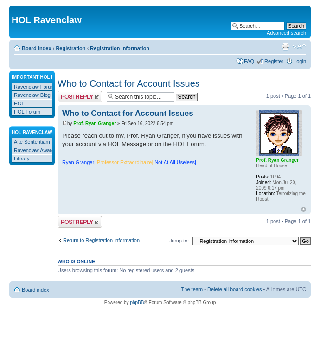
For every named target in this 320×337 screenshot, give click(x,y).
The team (192, 289)
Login (300, 61)
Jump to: (179, 240)
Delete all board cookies (234, 289)
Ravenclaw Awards (35, 150)
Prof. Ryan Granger (94, 123)
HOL (19, 103)
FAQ (249, 61)
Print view (285, 46)
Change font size (299, 46)
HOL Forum (27, 111)
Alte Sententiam (32, 142)
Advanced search (286, 33)
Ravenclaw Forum (34, 86)
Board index (36, 48)
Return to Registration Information (101, 240)
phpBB (137, 302)
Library (22, 158)
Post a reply (80, 96)
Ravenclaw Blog (32, 95)
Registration (70, 48)
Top (303, 209)
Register (273, 61)
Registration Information (119, 48)
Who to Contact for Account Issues (129, 83)
